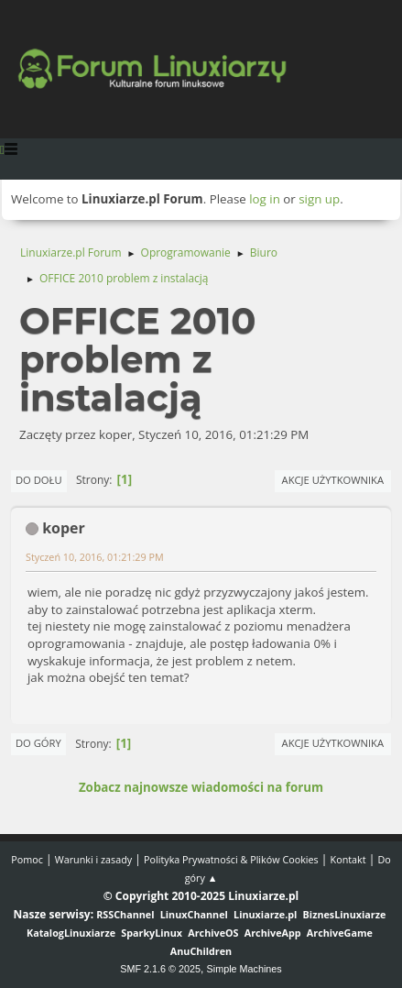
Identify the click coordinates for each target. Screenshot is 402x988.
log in (264, 199)
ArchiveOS (213, 932)
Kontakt (348, 859)
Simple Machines (244, 968)
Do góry (38, 743)
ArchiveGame (340, 932)
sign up (319, 199)
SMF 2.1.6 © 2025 (160, 968)
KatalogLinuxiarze (71, 932)
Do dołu (39, 480)
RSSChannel (125, 914)
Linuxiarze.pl (265, 914)
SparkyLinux (151, 932)
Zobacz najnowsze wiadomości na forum (201, 787)
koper (63, 528)
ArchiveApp (272, 932)
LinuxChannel (194, 914)
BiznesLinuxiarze (344, 914)
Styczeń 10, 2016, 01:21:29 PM (95, 557)
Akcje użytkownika (333, 480)
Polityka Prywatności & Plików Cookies (231, 859)
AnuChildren (201, 951)
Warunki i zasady (93, 859)
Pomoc (27, 859)
